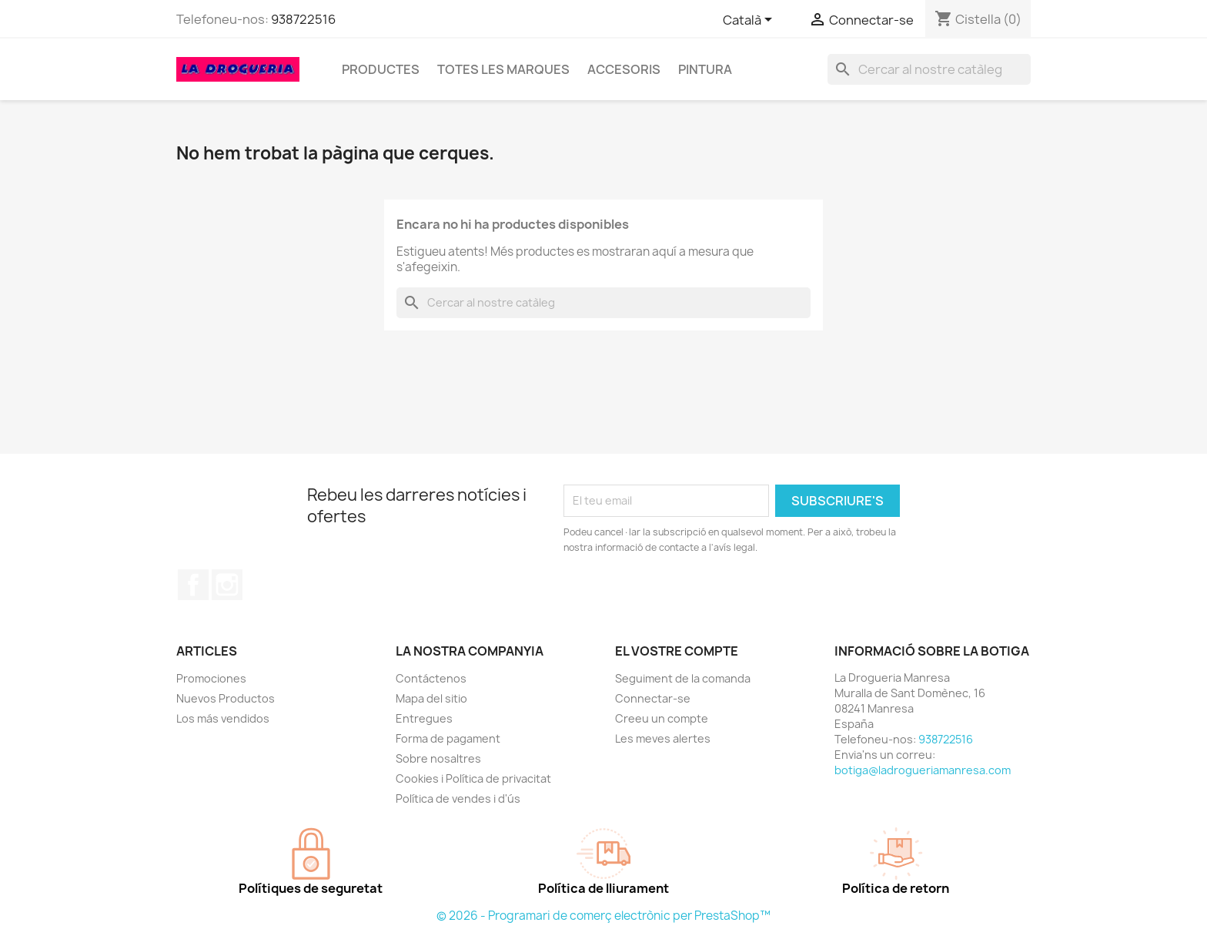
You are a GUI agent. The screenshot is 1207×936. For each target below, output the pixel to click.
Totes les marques (503, 69)
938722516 (303, 19)
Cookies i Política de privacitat (473, 778)
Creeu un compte (661, 718)
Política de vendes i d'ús (458, 798)
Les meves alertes (662, 738)
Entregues (424, 718)
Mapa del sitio (431, 698)
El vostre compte (676, 650)
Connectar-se (652, 698)
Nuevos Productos (225, 698)
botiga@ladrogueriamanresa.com (922, 770)
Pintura (705, 69)
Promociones (211, 678)
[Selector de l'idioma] (750, 21)
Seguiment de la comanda (683, 678)
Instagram (227, 584)
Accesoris (623, 69)
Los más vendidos (222, 718)
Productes (381, 69)
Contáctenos (431, 678)
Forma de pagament (448, 738)
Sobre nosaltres (438, 758)
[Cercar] (929, 69)
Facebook (193, 584)
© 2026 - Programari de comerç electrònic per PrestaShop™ (603, 915)
